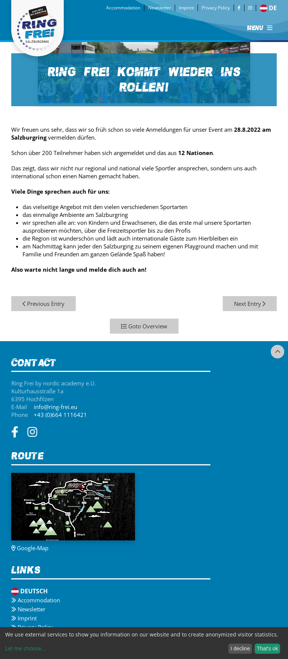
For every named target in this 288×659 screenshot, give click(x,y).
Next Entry (250, 303)
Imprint (186, 8)
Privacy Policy (216, 8)
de (268, 8)
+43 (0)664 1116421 (60, 414)
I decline (240, 648)
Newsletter (159, 8)
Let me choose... (25, 648)
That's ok (267, 648)
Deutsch (29, 591)
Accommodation (123, 8)
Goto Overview (144, 326)
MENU (259, 28)
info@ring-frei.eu (55, 407)
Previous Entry (43, 303)
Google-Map (29, 548)
